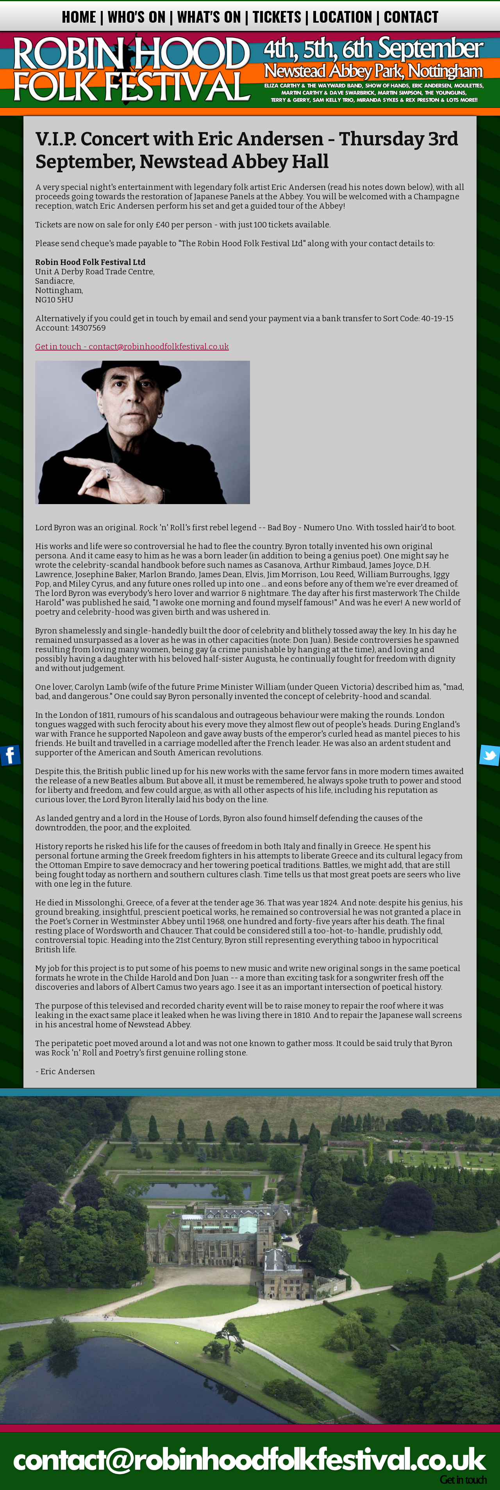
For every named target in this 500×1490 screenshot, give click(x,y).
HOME (79, 16)
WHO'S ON (136, 16)
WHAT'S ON (209, 16)
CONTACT (411, 16)
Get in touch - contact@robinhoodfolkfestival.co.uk (132, 346)
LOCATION (342, 16)
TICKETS (276, 16)
